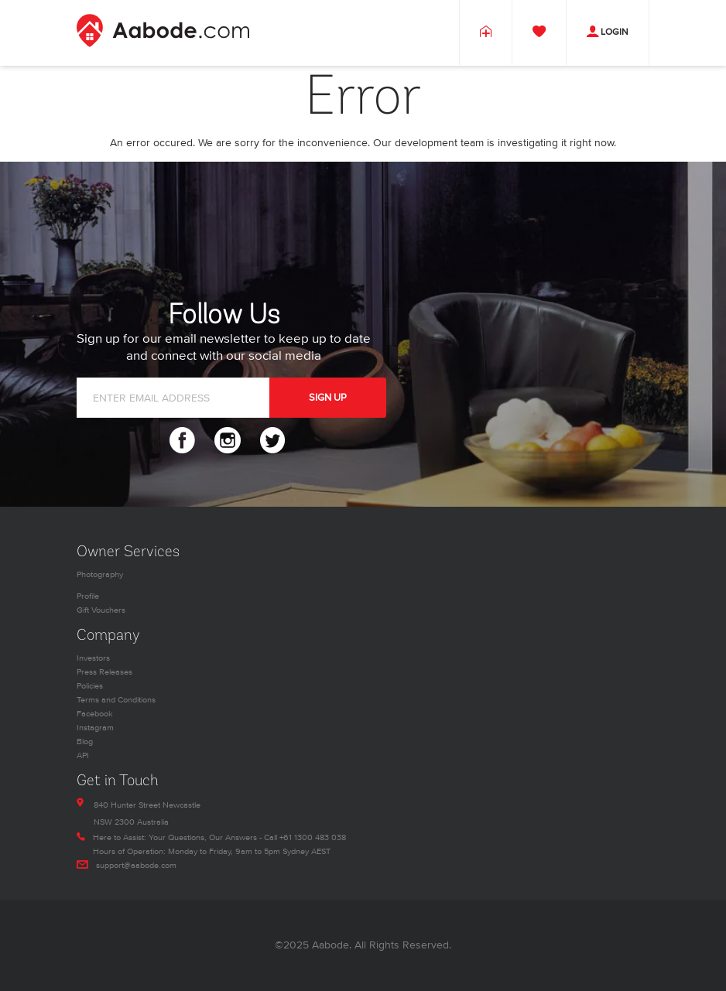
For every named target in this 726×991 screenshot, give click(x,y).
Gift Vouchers (101, 610)
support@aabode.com (136, 865)
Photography (100, 574)
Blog (85, 741)
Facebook (95, 714)
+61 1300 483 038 (312, 837)
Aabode (330, 945)
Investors (93, 658)
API (83, 755)
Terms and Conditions (116, 700)
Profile (88, 596)
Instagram (95, 728)
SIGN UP (328, 397)
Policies (90, 686)
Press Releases (104, 672)
